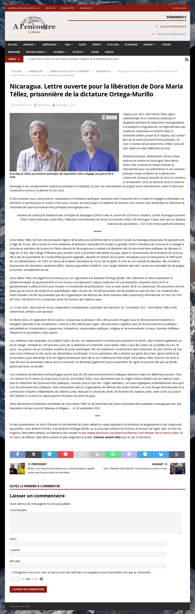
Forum (166, 44)
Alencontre (43, 104)
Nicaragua (62, 104)
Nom (13, 538)
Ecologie (113, 44)
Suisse (95, 52)
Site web (15, 560)
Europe (148, 44)
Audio (82, 44)
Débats (96, 44)
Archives (50, 8)
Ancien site (86, 8)
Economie (131, 44)
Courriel (14, 549)
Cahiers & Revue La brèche (22, 8)
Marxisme (14, 52)
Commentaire (18, 509)
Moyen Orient (35, 52)
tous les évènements (171, 34)
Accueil (13, 44)
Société (77, 52)
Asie (67, 44)
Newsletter (67, 8)
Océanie (58, 52)
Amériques (49, 44)
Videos (109, 52)
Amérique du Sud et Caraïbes (69, 70)
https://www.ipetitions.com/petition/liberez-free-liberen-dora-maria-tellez (129, 432)
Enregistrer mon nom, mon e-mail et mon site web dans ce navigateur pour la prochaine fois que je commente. (82, 571)
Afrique (28, 44)
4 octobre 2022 (23, 104)
